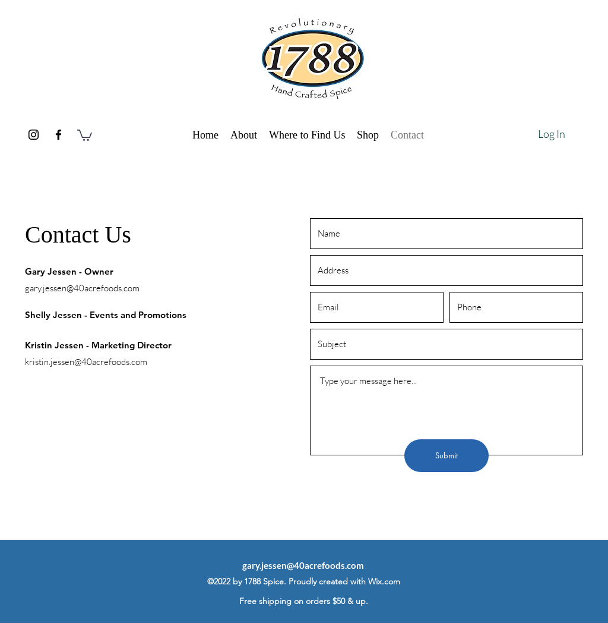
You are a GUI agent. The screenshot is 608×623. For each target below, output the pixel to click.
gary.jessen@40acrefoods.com (82, 288)
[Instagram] (33, 134)
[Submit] (446, 455)
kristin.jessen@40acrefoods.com (86, 361)
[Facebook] (58, 134)
